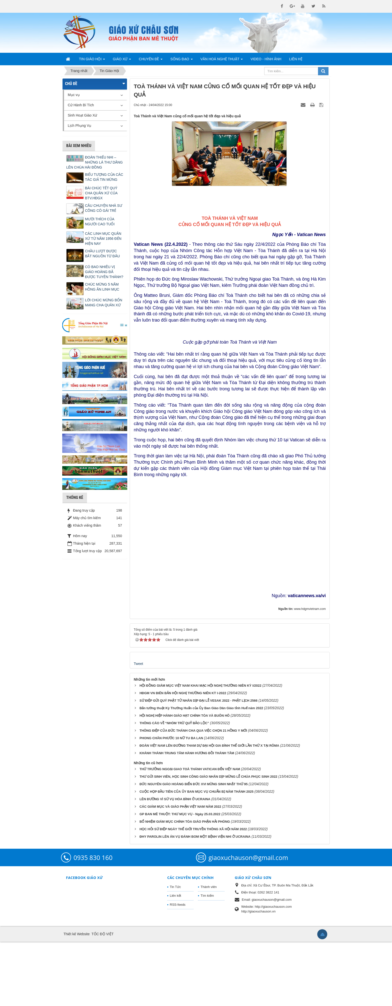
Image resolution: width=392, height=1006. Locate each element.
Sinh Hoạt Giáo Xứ (82, 115)
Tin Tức (175, 951)
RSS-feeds (178, 969)
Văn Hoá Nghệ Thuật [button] (221, 60)
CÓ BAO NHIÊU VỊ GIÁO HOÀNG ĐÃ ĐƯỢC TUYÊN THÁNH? (104, 272)
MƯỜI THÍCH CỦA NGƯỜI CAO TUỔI (99, 221)
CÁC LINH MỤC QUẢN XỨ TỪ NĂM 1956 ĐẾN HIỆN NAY (103, 239)
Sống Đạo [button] (181, 60)
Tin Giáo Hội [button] (92, 60)
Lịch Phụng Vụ (79, 126)
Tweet (138, 728)
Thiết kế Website (77, 998)
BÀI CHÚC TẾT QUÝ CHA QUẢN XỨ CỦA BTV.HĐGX (101, 193)
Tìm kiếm (207, 960)
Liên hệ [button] (295, 59)
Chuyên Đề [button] (150, 60)
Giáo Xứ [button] (122, 60)
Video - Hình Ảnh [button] (265, 59)
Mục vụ (74, 95)
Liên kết (175, 960)
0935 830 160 (93, 921)
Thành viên (208, 951)
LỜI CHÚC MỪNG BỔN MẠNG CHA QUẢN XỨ (103, 302)
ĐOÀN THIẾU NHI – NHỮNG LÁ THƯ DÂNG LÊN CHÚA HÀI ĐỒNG (94, 162)
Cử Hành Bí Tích (81, 105)
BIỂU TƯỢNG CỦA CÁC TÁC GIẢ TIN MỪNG (104, 177)
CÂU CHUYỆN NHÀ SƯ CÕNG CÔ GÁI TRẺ (103, 208)
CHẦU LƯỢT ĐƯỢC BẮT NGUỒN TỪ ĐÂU (102, 253)
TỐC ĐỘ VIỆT (103, 998)
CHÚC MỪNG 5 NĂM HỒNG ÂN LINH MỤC (102, 286)
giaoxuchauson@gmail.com (248, 921)
